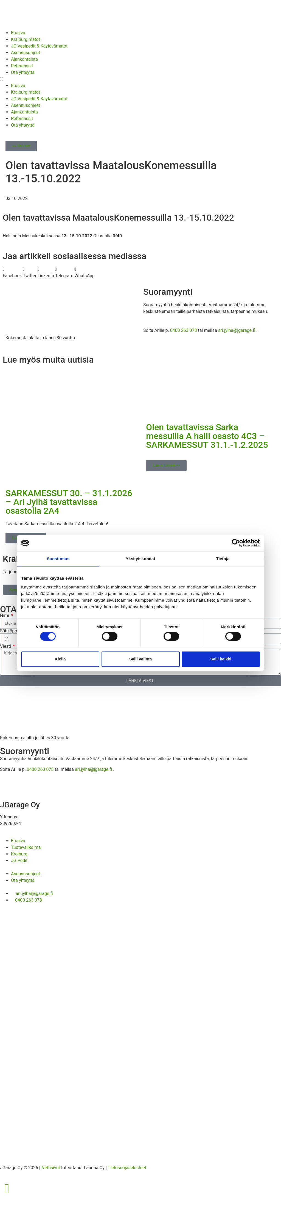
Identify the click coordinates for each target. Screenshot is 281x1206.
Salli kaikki (220, 659)
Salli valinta (140, 659)
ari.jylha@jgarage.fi (236, 330)
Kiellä (60, 659)
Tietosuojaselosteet (127, 1167)
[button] (140, 79)
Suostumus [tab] (58, 558)
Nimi (5, 615)
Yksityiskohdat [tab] (140, 558)
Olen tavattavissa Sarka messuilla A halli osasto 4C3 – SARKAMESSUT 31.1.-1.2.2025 (207, 436)
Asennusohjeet (25, 52)
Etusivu (18, 32)
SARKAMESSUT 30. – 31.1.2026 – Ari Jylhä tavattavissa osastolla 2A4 (68, 502)
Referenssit (22, 65)
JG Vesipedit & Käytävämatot (39, 46)
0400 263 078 (183, 330)
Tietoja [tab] (223, 558)
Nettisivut (50, 1167)
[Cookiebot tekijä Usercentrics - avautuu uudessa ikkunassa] (236, 543)
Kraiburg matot (25, 39)
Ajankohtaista (24, 59)
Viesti (6, 646)
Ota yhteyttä (23, 72)
